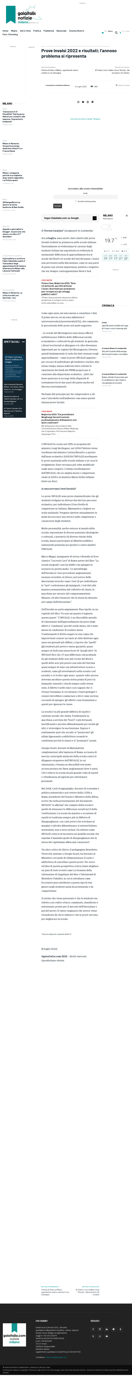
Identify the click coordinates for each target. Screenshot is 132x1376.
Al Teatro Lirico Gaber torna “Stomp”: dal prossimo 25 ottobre (87, 1292)
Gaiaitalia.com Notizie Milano (58, 85)
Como (104, 322)
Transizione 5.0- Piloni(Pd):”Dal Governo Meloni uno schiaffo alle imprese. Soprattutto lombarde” (14, 116)
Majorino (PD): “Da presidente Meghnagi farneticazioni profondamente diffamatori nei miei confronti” (59, 418)
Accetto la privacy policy (85, 201)
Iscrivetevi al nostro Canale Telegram (85, 119)
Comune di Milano (9, 290)
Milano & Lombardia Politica (56, 46)
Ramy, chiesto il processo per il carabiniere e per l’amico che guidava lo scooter (115, 380)
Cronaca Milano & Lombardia (114, 348)
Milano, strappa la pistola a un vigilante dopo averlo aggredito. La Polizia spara (13, 176)
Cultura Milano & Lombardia (12, 256)
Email (85, 193)
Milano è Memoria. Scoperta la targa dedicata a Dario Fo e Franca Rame (13, 147)
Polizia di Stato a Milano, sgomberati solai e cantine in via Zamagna (55, 1292)
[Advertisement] (82, 10)
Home (43, 46)
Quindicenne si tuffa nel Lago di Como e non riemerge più (115, 326)
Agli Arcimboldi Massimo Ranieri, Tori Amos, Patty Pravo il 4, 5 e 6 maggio (14, 386)
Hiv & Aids (6, 226)
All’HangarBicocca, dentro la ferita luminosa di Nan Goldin (13, 204)
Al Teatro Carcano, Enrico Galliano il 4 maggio (14, 359)
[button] (116, 32)
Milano (5, 109)
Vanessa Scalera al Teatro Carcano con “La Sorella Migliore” (13, 398)
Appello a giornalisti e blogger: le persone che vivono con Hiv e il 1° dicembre (14, 233)
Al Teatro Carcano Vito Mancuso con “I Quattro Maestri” (13, 410)
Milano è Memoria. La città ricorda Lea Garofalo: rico (12, 295)
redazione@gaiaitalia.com (56, 1357)
